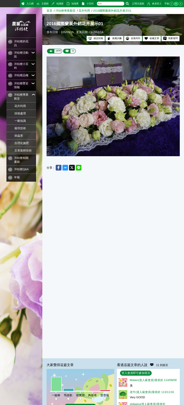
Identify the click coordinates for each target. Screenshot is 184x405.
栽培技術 (20, 128)
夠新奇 (92, 395)
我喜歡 (68, 395)
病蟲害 (18, 135)
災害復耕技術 (23, 150)
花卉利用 (20, 106)
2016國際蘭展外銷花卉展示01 (112, 10)
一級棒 (56, 395)
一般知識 (20, 120)
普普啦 (104, 395)
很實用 (80, 395)
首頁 (49, 10)
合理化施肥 (21, 143)
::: (1, 3)
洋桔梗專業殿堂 (65, 10)
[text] (110, 4)
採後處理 (20, 113)
